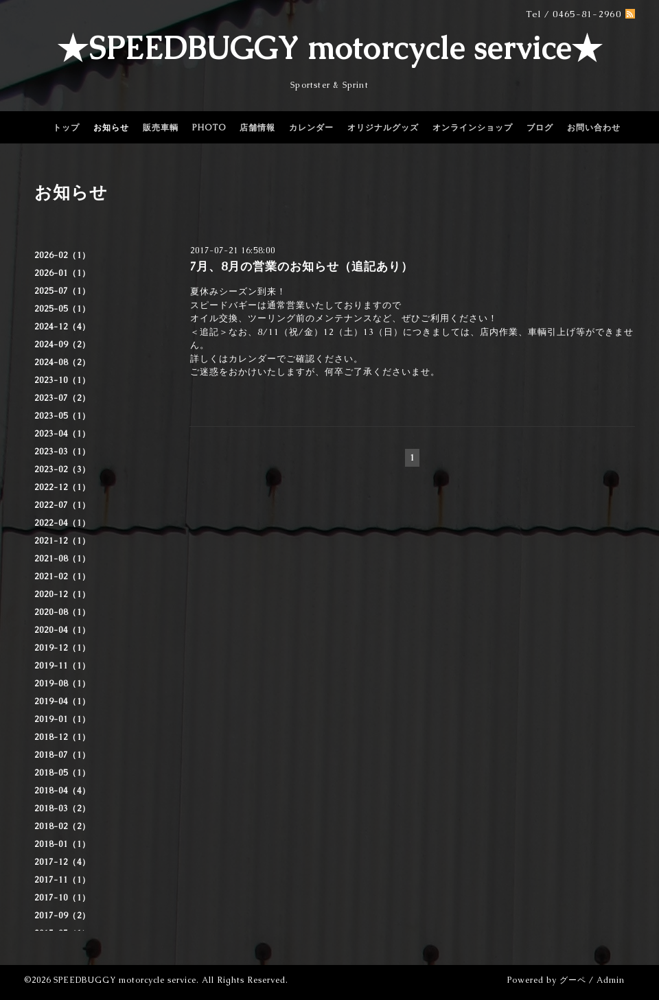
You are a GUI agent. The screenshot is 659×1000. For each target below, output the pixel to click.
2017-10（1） (62, 897)
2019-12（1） (62, 647)
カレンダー (311, 127)
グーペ (572, 980)
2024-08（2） (62, 362)
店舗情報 (257, 127)
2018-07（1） (62, 754)
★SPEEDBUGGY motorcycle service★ (330, 48)
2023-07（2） (62, 398)
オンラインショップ (472, 127)
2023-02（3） (62, 469)
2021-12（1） (62, 540)
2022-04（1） (62, 523)
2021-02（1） (62, 576)
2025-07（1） (62, 291)
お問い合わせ (594, 127)
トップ (66, 127)
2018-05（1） (62, 772)
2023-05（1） (62, 415)
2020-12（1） (62, 594)
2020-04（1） (62, 630)
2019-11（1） (62, 665)
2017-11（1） (62, 879)
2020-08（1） (62, 612)
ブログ (540, 127)
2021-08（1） (62, 558)
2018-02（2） (62, 826)
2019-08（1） (62, 683)
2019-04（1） (62, 701)
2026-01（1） (62, 273)
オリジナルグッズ (383, 127)
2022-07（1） (62, 505)
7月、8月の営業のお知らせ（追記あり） (301, 266)
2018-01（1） (62, 844)
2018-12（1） (62, 737)
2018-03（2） (62, 808)
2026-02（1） (62, 255)
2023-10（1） (62, 380)
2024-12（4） (62, 326)
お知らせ (111, 127)
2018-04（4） (62, 790)
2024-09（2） (62, 344)
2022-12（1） (62, 487)
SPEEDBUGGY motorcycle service (125, 980)
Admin (611, 980)
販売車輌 (160, 127)
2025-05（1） (62, 308)
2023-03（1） (62, 451)
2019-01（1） (62, 719)
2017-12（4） (62, 862)
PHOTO (209, 127)
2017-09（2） (62, 915)
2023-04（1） (62, 433)
